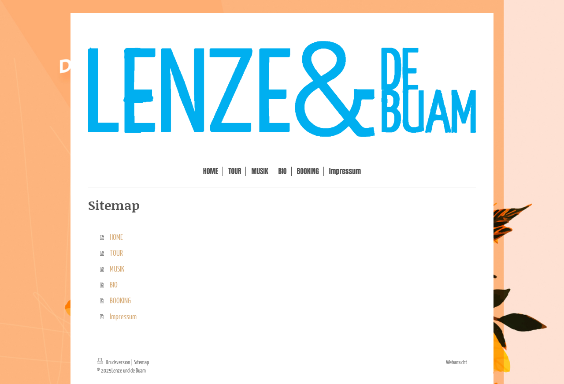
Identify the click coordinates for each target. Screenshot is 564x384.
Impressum (123, 316)
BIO (114, 284)
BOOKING (120, 300)
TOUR (116, 252)
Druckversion (114, 361)
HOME (116, 237)
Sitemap (141, 361)
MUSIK (117, 268)
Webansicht (456, 361)
